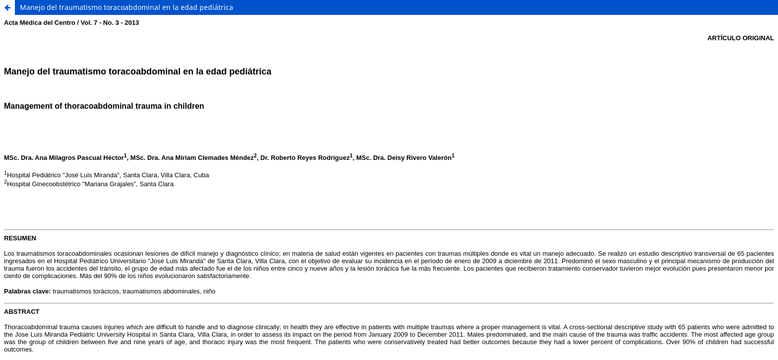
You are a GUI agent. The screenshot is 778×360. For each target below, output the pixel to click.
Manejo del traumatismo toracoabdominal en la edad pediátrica (126, 7)
